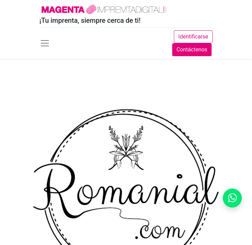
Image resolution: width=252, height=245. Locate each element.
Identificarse (193, 36)
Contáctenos (192, 49)
